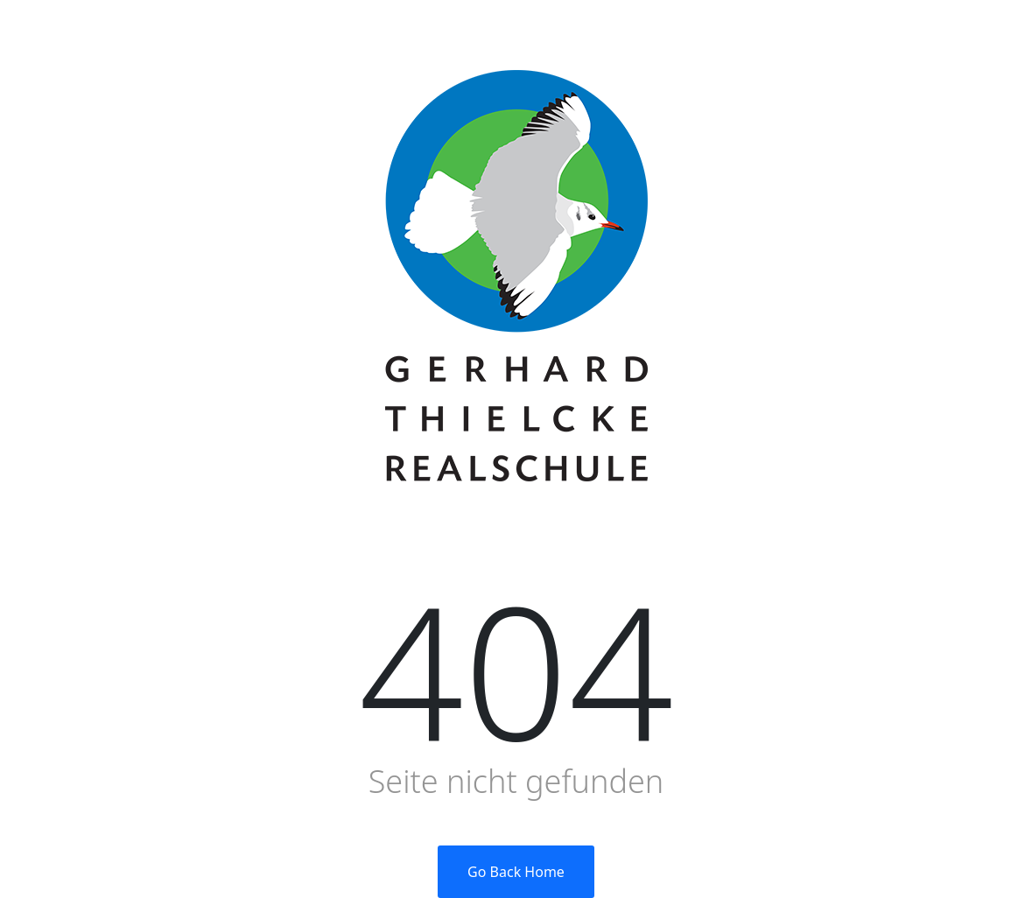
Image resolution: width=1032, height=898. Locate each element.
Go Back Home (516, 871)
